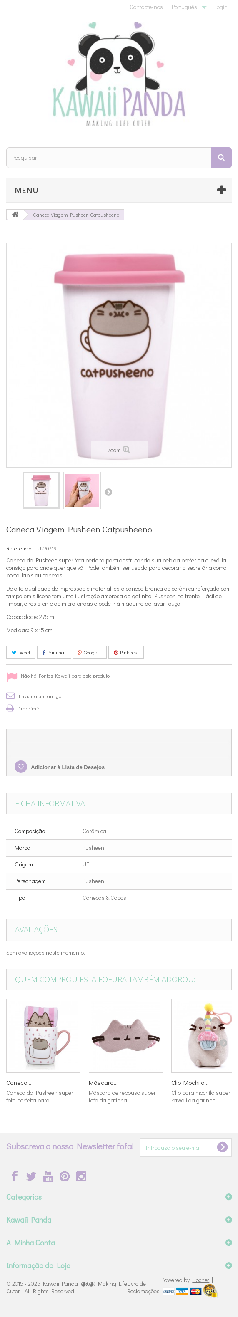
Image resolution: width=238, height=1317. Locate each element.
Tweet (21, 652)
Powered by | (187, 1280)
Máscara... (103, 1082)
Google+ (89, 652)
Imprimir (29, 708)
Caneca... (18, 1082)
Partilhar (54, 652)
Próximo (108, 492)
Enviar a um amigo (40, 695)
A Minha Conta (30, 1243)
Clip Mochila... (189, 1082)
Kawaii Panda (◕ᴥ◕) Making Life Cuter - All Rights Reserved (66, 1287)
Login (221, 7)
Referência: (19, 548)
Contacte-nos (146, 7)
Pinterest (126, 652)
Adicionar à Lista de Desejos (67, 767)
